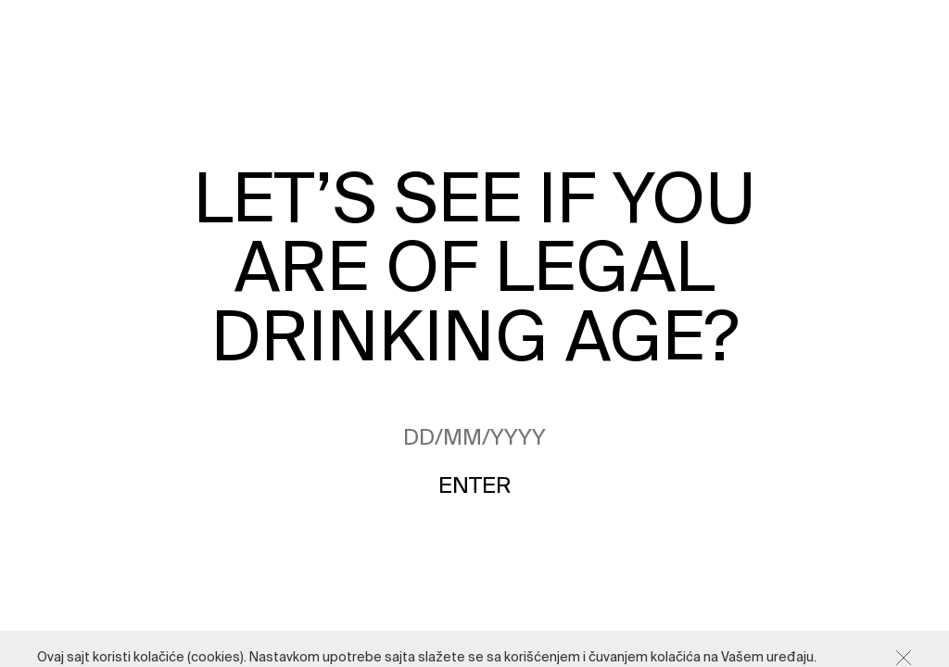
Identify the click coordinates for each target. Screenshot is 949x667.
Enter (474, 486)
